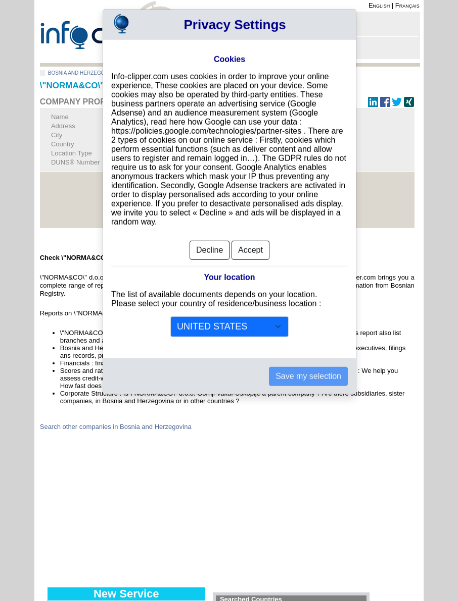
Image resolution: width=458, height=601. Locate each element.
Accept (250, 234)
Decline (209, 234)
